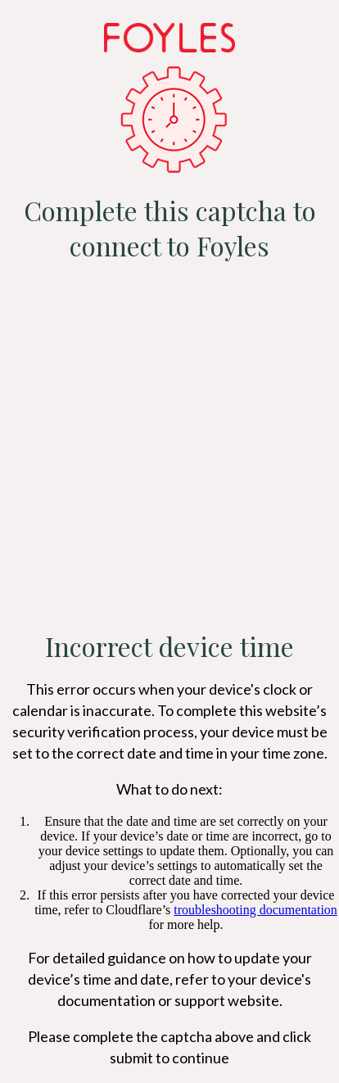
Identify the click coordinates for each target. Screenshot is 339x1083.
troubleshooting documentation (255, 910)
